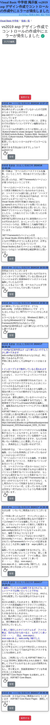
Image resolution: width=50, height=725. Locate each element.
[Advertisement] (25, 69)
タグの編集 (9, 41)
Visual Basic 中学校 (9, 21)
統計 (43, 14)
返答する (25, 97)
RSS (47, 14)
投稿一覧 (25, 21)
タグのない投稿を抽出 (29, 14)
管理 (11, 157)
